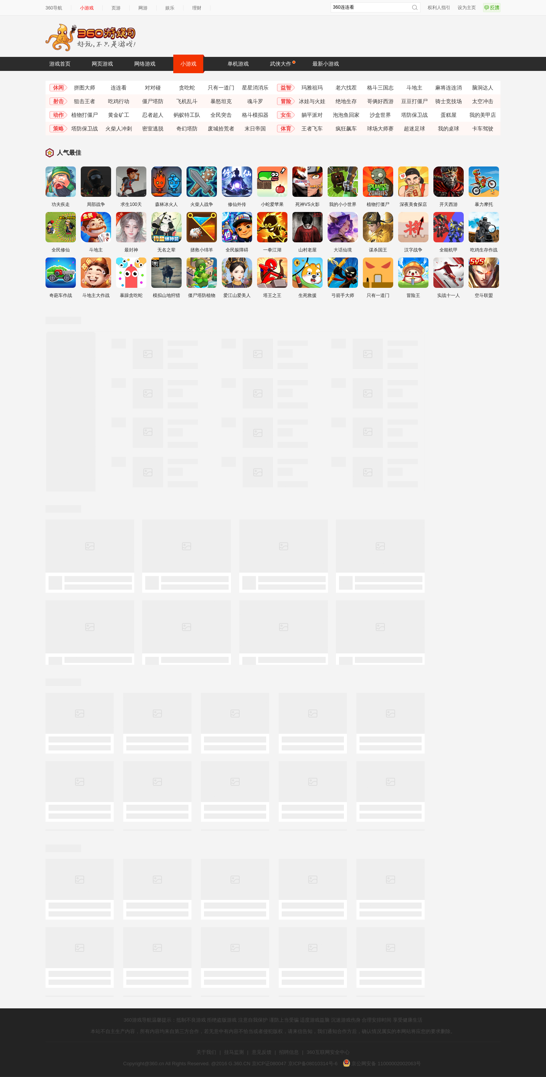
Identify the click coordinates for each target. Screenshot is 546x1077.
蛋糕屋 (449, 115)
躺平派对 (312, 115)
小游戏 (87, 8)
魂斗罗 (255, 101)
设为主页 (467, 7)
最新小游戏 (325, 64)
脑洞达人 (482, 88)
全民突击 (221, 115)
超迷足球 (414, 129)
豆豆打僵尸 (414, 101)
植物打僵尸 (84, 115)
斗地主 (414, 88)
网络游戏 (144, 64)
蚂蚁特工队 (187, 115)
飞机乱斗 (187, 101)
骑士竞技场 (448, 101)
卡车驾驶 (482, 129)
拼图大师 (84, 88)
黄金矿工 (118, 115)
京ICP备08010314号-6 (312, 1063)
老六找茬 (346, 88)
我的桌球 (448, 129)
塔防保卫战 (414, 115)
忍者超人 (152, 115)
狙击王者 (84, 101)
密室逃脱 (152, 129)
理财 (196, 8)
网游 (142, 8)
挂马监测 (234, 1052)
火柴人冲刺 (118, 129)
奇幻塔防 (187, 129)
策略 (58, 129)
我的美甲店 (482, 115)
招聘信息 (289, 1052)
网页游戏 (102, 64)
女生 (286, 115)
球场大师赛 (380, 129)
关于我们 (206, 1052)
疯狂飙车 (346, 129)
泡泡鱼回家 (346, 115)
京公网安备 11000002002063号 (382, 1063)
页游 (116, 8)
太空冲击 (482, 101)
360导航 (54, 8)
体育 (286, 129)
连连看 (119, 88)
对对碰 (153, 88)
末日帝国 (255, 129)
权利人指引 (439, 7)
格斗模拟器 (255, 115)
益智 (286, 88)
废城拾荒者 (221, 129)
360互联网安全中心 (328, 1052)
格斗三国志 (380, 88)
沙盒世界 (380, 115)
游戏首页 (60, 64)
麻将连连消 (448, 88)
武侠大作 (282, 63)
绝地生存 (346, 101)
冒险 (286, 101)
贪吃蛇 (187, 88)
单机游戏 (238, 64)
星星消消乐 (255, 88)
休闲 (58, 88)
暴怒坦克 (221, 101)
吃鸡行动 (118, 101)
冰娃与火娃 (312, 101)
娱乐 (169, 8)
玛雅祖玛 (312, 88)
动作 (58, 115)
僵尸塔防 (152, 101)
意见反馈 (261, 1052)
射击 (58, 101)
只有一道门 (221, 88)
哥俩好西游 (380, 101)
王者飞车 (312, 129)
